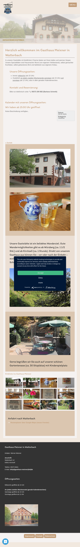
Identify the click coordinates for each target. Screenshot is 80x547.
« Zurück (8, 143)
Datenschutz (50, 536)
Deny (40, 278)
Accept (40, 273)
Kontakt (39, 536)
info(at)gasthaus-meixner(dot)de (21, 469)
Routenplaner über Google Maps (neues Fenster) (30, 422)
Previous (2, 28)
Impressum (29, 536)
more (40, 283)
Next (77, 28)
